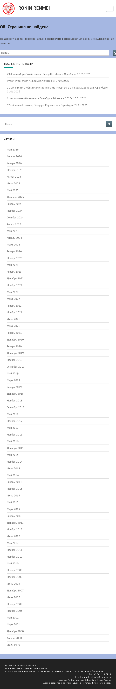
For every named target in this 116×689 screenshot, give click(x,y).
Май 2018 (13, 414)
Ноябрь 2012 (14, 529)
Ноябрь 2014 (14, 461)
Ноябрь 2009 (14, 570)
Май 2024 (13, 231)
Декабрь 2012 (15, 522)
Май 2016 (13, 441)
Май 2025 (13, 190)
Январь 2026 (14, 163)
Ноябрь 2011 (14, 549)
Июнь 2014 (13, 468)
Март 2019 (13, 380)
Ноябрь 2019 (14, 359)
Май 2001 (13, 617)
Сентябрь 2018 (15, 407)
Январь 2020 (14, 346)
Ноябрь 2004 (14, 604)
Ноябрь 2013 (14, 488)
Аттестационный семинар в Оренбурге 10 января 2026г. (39, 98)
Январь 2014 (14, 482)
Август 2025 (14, 176)
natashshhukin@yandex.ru (96, 677)
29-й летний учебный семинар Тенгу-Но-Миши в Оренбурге (41, 74)
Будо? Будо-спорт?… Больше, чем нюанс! (31, 80)
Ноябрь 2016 (14, 434)
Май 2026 (13, 149)
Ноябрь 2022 (14, 285)
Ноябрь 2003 (14, 610)
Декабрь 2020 (15, 339)
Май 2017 (13, 427)
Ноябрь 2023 (14, 258)
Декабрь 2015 (15, 448)
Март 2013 (13, 509)
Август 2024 (14, 224)
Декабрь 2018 (15, 393)
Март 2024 (13, 244)
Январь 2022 (14, 305)
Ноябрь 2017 (14, 421)
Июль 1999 (13, 644)
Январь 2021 (14, 332)
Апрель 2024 (14, 237)
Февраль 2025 (15, 197)
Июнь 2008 (13, 583)
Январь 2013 (14, 516)
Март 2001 (13, 624)
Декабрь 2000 (15, 631)
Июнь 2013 (13, 495)
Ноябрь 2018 (14, 400)
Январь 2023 (14, 271)
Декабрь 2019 (15, 353)
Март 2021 (13, 326)
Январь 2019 (14, 387)
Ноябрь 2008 (14, 577)
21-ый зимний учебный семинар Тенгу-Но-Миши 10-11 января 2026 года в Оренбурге (57, 87)
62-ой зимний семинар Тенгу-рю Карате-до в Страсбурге (40, 105)
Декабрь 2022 (15, 278)
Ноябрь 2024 (14, 210)
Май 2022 (13, 292)
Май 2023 (13, 264)
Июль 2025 (13, 183)
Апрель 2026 (14, 156)
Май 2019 (13, 373)
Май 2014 (13, 475)
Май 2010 (13, 563)
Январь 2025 (14, 203)
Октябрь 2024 (15, 217)
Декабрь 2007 (15, 590)
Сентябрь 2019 (15, 366)
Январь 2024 (14, 251)
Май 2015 (13, 454)
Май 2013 (13, 502)
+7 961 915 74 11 (102, 674)
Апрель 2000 (14, 638)
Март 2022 (13, 298)
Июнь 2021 (13, 319)
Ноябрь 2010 (14, 556)
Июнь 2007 (13, 597)
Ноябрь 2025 (14, 170)
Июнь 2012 (13, 536)
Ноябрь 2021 (14, 312)
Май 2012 (13, 543)
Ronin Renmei (26, 8)
